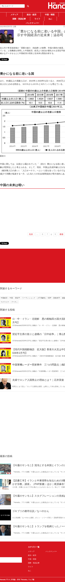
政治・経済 (31, 14)
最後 (61, 234)
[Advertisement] (22, 266)
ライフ (37, 19)
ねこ (50, 19)
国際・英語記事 (19, 19)
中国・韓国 (49, 14)
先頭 (31, 234)
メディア (14, 14)
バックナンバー (32, 23)
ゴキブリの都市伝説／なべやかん (30, 511)
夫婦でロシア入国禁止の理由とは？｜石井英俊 (38, 380)
